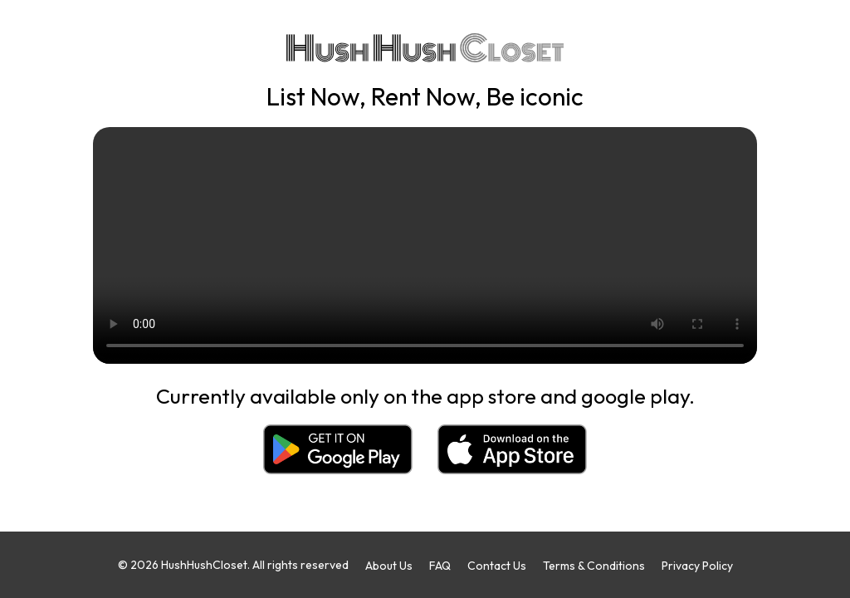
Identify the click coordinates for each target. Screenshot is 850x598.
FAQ (440, 565)
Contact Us (496, 565)
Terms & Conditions (594, 565)
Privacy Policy (697, 565)
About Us (389, 565)
